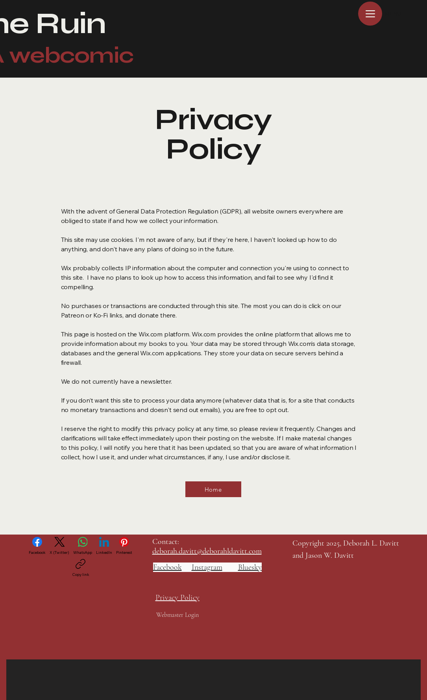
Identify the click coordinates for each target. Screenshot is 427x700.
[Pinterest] (124, 546)
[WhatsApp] (82, 546)
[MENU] (401, 13)
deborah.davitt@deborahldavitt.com (207, 551)
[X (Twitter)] (59, 546)
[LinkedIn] (104, 546)
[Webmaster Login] (177, 614)
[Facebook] (37, 546)
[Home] (213, 489)
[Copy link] (80, 568)
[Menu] (370, 14)
